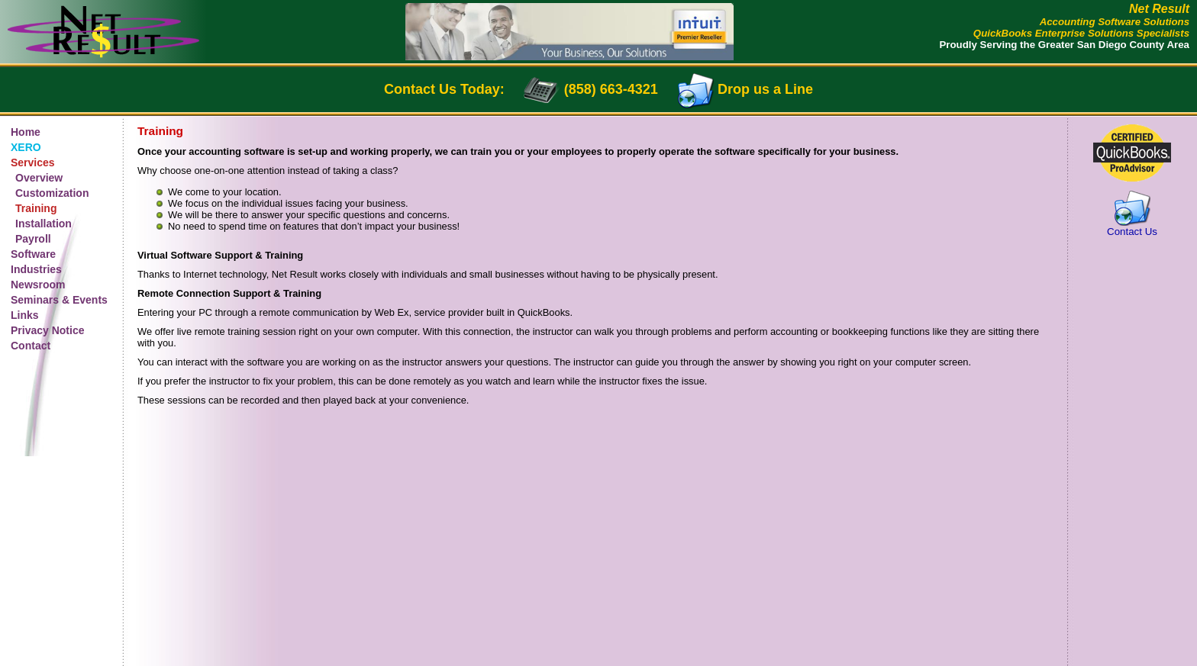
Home (25, 132)
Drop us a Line (765, 89)
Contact (30, 345)
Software (33, 254)
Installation (43, 223)
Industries (36, 269)
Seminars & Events (59, 300)
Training (35, 208)
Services (33, 162)
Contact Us (1132, 231)
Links (25, 315)
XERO (26, 147)
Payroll (33, 239)
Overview (39, 178)
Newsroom (38, 284)
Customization (52, 193)
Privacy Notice (48, 330)
